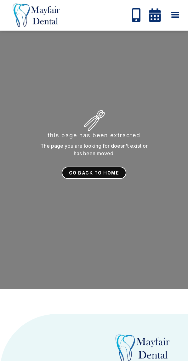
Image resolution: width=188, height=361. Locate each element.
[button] (175, 15)
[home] (33, 15)
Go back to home (94, 172)
